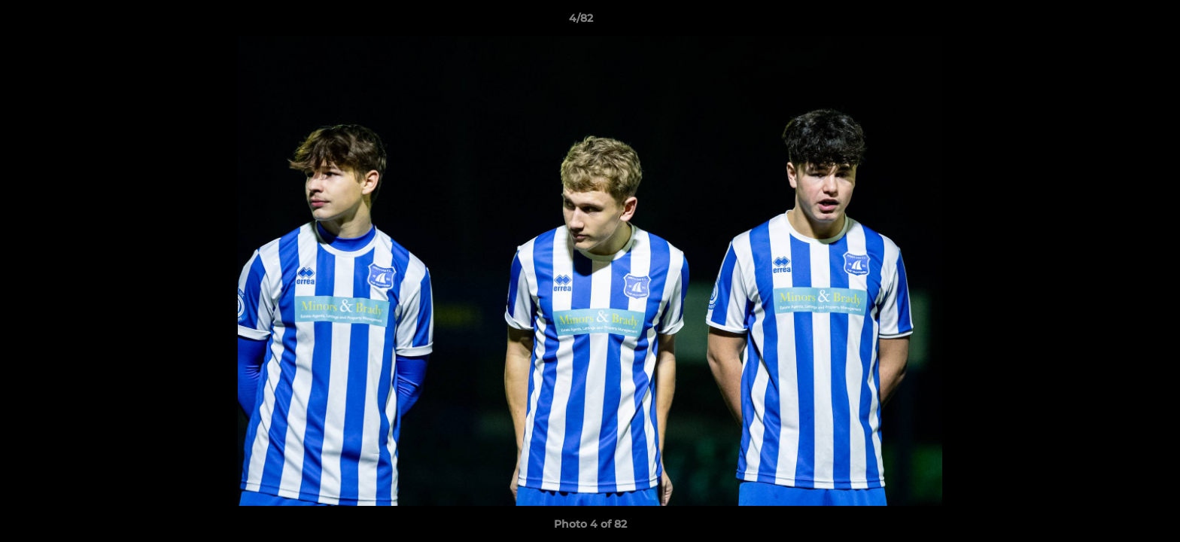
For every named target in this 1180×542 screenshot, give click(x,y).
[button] (1117, 22)
